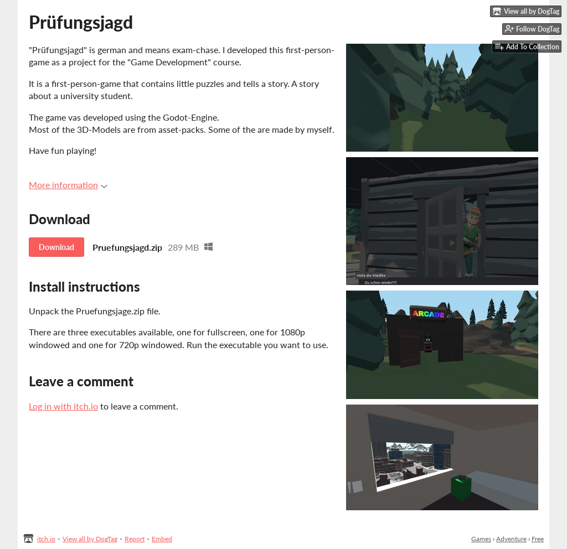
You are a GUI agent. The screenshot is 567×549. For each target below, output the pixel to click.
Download (56, 247)
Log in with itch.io (63, 406)
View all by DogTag (90, 539)
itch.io (46, 539)
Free (538, 539)
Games (481, 539)
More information (68, 184)
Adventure (511, 539)
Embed (162, 539)
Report (135, 539)
